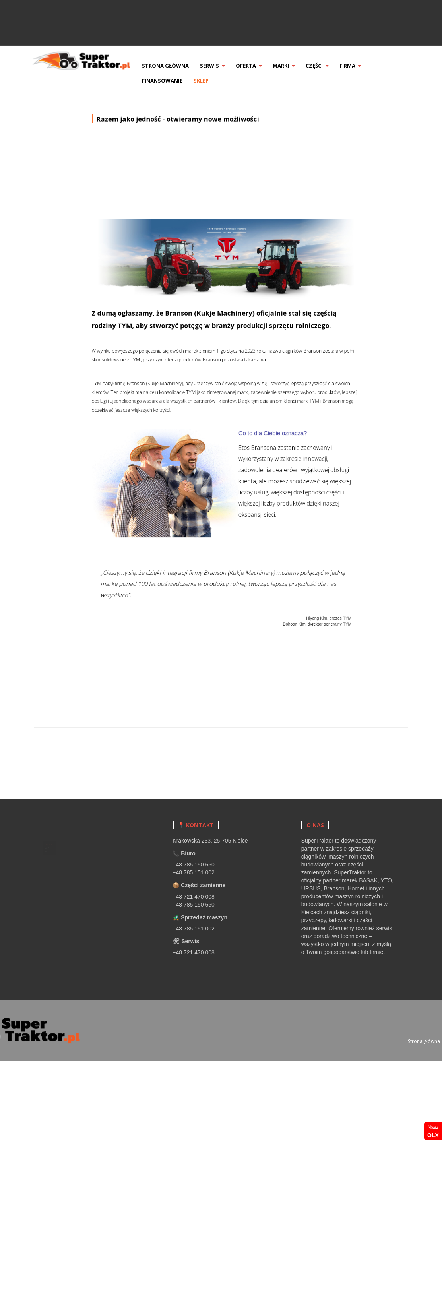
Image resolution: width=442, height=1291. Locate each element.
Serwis (225, 65)
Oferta (261, 65)
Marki (296, 65)
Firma (363, 65)
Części (329, 65)
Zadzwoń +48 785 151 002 (365, 10)
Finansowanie (175, 80)
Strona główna (178, 65)
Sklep (213, 80)
